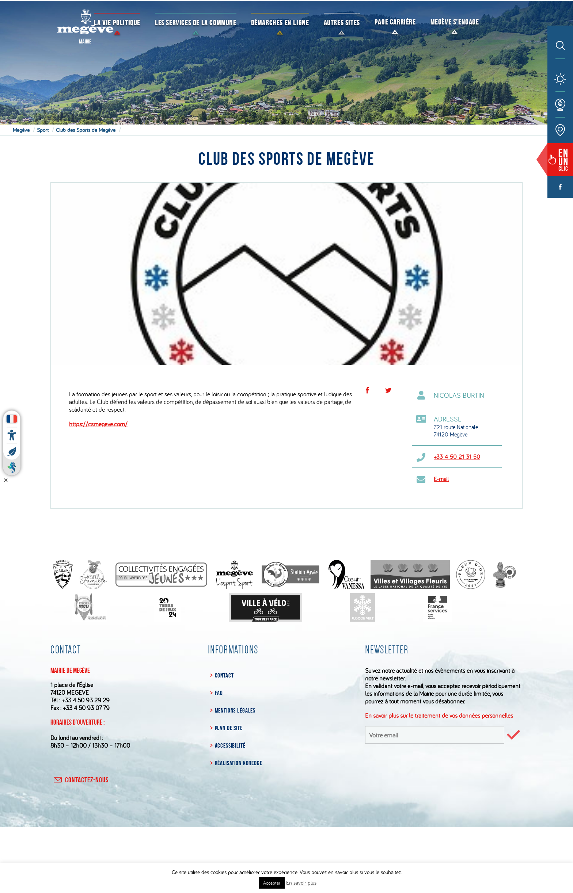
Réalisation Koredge (238, 763)
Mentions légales (235, 710)
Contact (224, 675)
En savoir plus (301, 882)
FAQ (219, 693)
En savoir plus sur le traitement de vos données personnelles (439, 715)
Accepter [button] (271, 883)
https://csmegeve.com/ (98, 424)
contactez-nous (80, 779)
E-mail (441, 478)
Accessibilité (230, 745)
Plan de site (229, 728)
